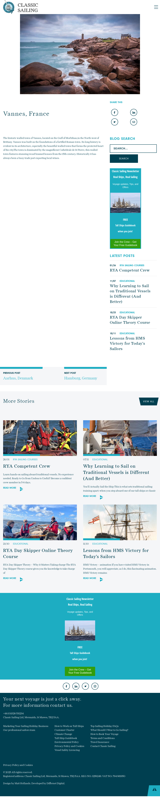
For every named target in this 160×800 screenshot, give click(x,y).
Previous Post (18, 378)
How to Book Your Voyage (104, 734)
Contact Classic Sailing (102, 746)
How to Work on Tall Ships (69, 726)
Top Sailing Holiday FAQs (104, 726)
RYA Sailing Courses (132, 265)
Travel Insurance (99, 742)
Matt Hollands (22, 783)
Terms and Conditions (102, 738)
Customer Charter (64, 730)
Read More (9, 487)
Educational (127, 281)
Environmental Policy (67, 742)
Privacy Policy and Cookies (69, 746)
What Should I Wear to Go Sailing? (109, 730)
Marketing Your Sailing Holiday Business (25, 726)
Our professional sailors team (19, 730)
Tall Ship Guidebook (66, 738)
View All (148, 401)
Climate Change (63, 734)
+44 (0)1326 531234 (13, 713)
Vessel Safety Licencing (67, 750)
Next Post (80, 378)
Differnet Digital (55, 783)
